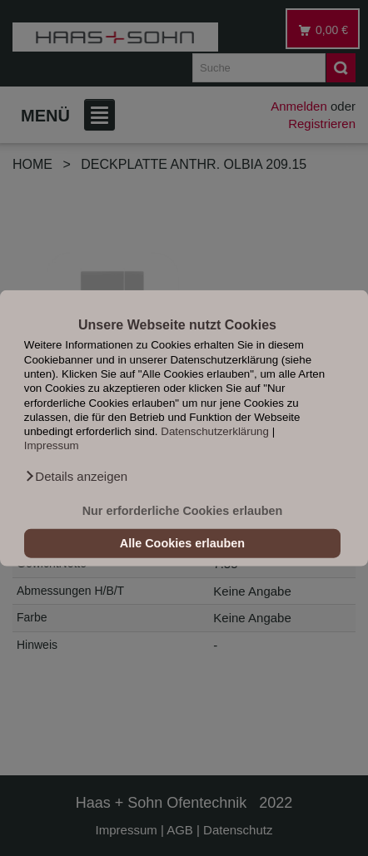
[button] (75, 476)
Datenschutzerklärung (215, 431)
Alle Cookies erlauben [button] (182, 543)
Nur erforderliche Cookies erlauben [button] (182, 510)
